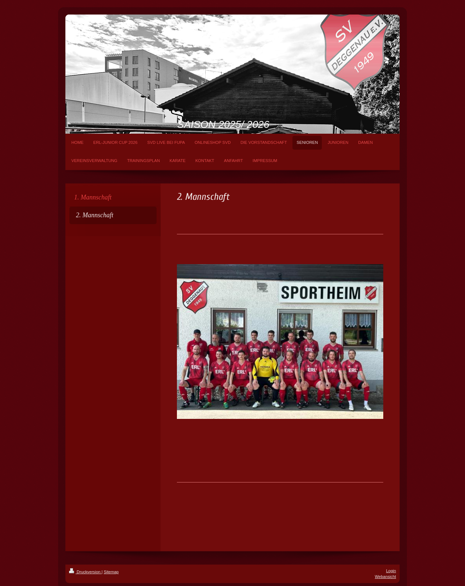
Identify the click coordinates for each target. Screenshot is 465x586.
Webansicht (385, 576)
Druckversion (85, 572)
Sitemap (111, 572)
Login (391, 571)
